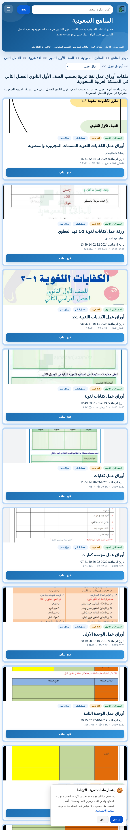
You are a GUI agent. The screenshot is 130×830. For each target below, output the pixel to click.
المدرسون (118, 46)
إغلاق (102, 819)
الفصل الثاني (12, 58)
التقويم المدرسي (62, 46)
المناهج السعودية (92, 20)
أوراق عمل (64, 138)
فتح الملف (65, 172)
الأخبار (108, 46)
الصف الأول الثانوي (61, 58)
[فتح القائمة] (8, 9)
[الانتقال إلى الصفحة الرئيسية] (121, 9)
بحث (23, 9)
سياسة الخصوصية (105, 810)
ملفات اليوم (96, 46)
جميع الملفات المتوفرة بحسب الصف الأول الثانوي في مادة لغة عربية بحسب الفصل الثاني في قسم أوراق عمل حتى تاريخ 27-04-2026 (65, 32)
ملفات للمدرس (80, 46)
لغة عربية (34, 58)
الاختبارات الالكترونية (41, 46)
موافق (116, 819)
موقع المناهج (119, 58)
